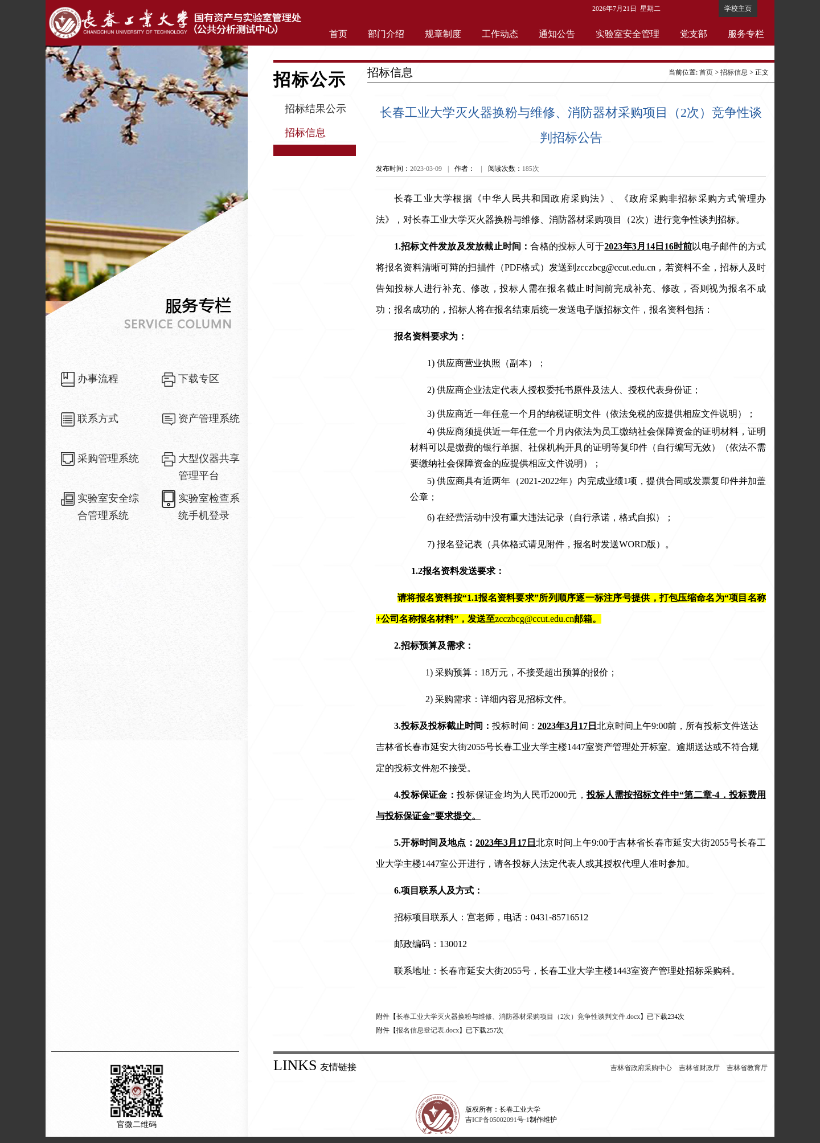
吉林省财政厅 (699, 1068)
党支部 (693, 34)
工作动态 (500, 34)
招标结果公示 (315, 108)
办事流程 (97, 378)
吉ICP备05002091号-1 (497, 1120)
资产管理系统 (209, 418)
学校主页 (738, 9)
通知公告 (557, 34)
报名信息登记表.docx (427, 1030)
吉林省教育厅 (747, 1068)
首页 (338, 34)
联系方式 (97, 418)
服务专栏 (746, 34)
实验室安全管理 (627, 34)
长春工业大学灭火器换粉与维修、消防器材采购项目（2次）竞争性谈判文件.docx (518, 1017)
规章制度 (443, 34)
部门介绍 (386, 34)
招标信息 (305, 132)
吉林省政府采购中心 (641, 1068)
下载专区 (198, 378)
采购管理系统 (108, 458)
